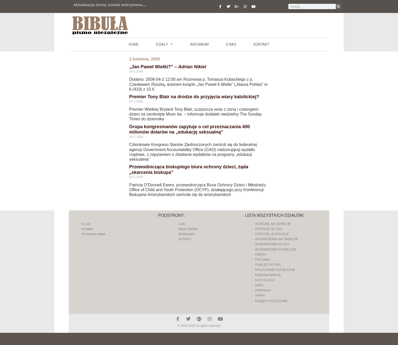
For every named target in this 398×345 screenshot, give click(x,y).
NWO (259, 285)
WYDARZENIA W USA (272, 244)
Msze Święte (188, 229)
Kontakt (261, 44)
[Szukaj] (338, 6)
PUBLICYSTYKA (268, 265)
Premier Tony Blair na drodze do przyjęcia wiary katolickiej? (194, 96)
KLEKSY (185, 239)
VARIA (260, 295)
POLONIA (262, 259)
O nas (231, 44)
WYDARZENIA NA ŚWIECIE (276, 239)
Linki (181, 224)
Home (134, 44)
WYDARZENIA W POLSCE (275, 249)
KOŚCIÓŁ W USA (268, 229)
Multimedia (186, 234)
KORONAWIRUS (268, 275)
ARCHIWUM (199, 44)
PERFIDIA (263, 290)
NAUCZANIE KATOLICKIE (275, 270)
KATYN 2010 (265, 280)
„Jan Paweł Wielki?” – (167, 66)
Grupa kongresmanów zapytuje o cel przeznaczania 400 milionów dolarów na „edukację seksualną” (189, 129)
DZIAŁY (164, 44)
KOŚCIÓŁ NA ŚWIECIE (273, 224)
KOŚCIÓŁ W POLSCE (272, 234)
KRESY (261, 254)
